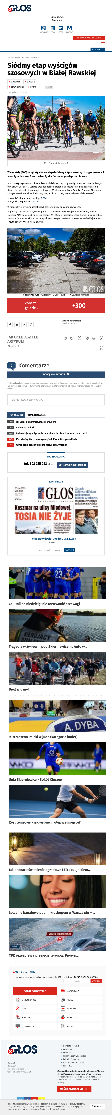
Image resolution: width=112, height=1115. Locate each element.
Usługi (21, 1008)
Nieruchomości (25, 999)
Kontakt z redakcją (71, 1046)
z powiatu (14, 82)
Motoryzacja (69, 990)
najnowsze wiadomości (31, 57)
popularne (16, 414)
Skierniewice (57, 17)
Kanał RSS (67, 1066)
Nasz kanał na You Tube (73, 1062)
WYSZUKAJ (70, 550)
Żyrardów (57, 20)
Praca (66, 999)
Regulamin (67, 1049)
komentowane (36, 414)
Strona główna (13, 57)
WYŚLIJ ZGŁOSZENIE (71, 1089)
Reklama (67, 1052)
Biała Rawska (16, 87)
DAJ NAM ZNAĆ (56, 456)
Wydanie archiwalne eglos (74, 1056)
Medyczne (67, 1008)
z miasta (30, 82)
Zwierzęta (68, 1017)
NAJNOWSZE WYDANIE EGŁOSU (89, 38)
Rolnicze (22, 1017)
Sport (32, 87)
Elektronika (24, 1026)
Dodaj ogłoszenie (35, 991)
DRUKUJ (49, 87)
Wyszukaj (97, 49)
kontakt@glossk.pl (72, 464)
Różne (66, 1026)
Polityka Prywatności (72, 1059)
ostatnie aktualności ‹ (69, 323)
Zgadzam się (98, 1106)
